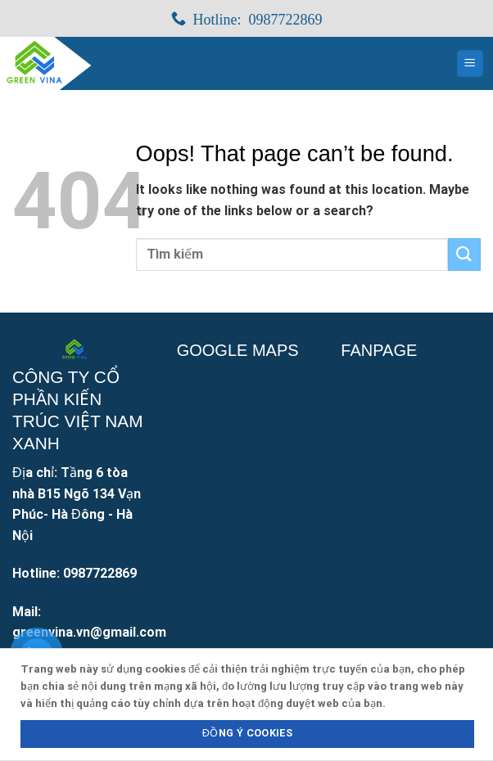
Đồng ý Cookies (247, 733)
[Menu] (470, 63)
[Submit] (464, 254)
